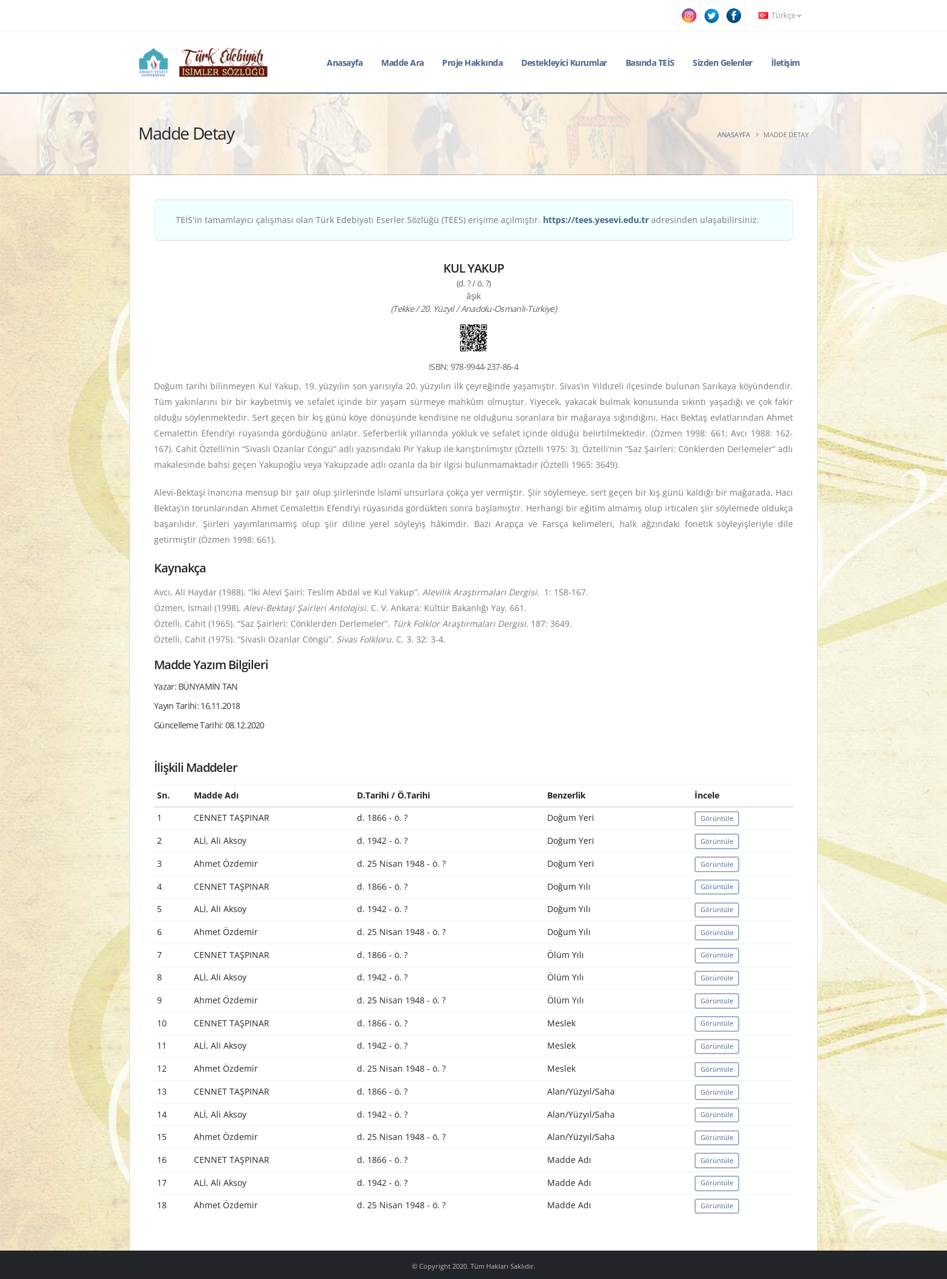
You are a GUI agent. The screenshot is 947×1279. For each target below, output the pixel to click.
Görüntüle (717, 818)
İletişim (785, 62)
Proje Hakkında (472, 62)
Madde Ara (402, 62)
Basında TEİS (650, 62)
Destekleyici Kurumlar (564, 62)
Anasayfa (344, 62)
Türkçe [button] (780, 15)
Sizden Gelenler (723, 62)
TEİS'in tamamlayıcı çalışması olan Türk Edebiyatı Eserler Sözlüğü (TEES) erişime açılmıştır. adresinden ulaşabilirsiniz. (467, 219)
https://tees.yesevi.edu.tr (596, 219)
